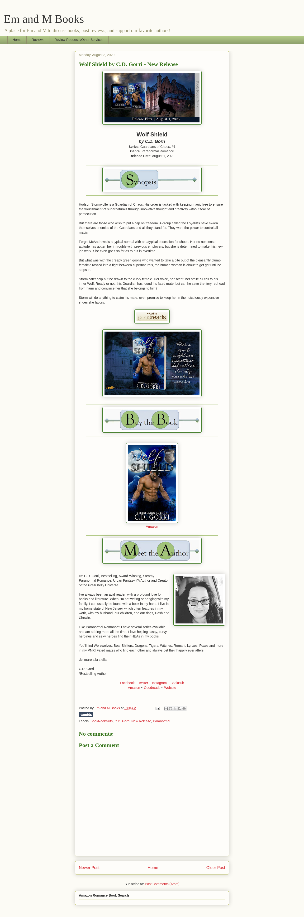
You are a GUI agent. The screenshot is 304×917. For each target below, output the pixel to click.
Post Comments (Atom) (162, 884)
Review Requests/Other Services (78, 40)
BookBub (177, 683)
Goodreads (152, 688)
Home (17, 40)
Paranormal (161, 721)
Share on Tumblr (86, 714)
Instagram (159, 683)
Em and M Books (44, 19)
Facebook (127, 683)
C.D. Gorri (121, 721)
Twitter (143, 683)
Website (170, 688)
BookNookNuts (101, 721)
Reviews (38, 40)
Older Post (215, 867)
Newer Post (89, 867)
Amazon (152, 526)
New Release (141, 721)
